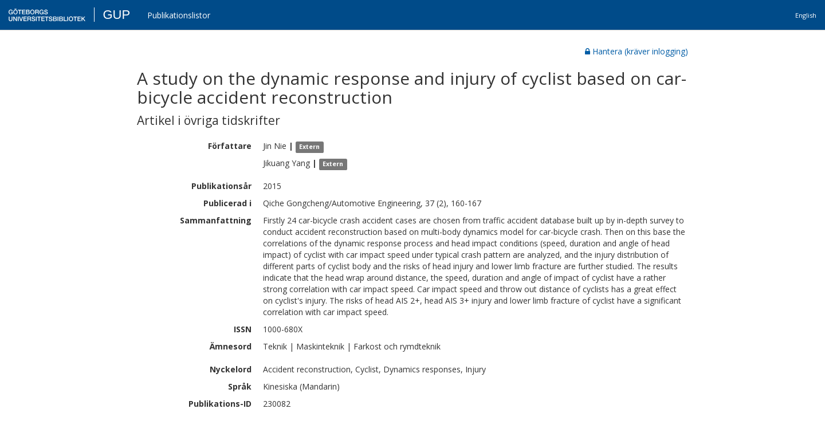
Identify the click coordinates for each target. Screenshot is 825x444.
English (805, 15)
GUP (116, 14)
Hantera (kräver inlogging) (636, 51)
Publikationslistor (178, 15)
